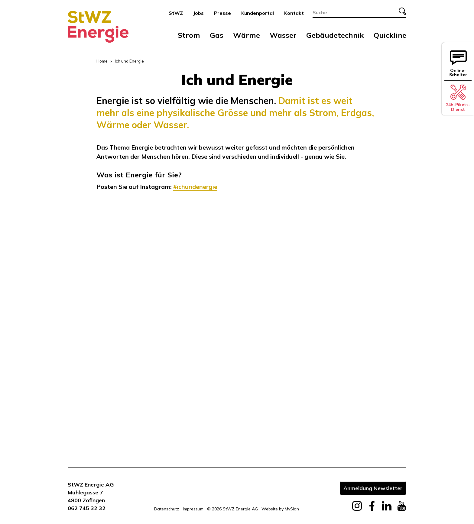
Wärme (246, 35)
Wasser (283, 35)
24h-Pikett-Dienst (458, 98)
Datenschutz (166, 509)
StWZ (176, 13)
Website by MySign (280, 509)
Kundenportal (257, 13)
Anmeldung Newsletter (373, 488)
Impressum (193, 509)
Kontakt (294, 13)
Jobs (198, 13)
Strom (189, 35)
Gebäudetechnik (335, 35)
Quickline (390, 35)
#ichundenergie (195, 186)
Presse (222, 13)
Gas (216, 35)
